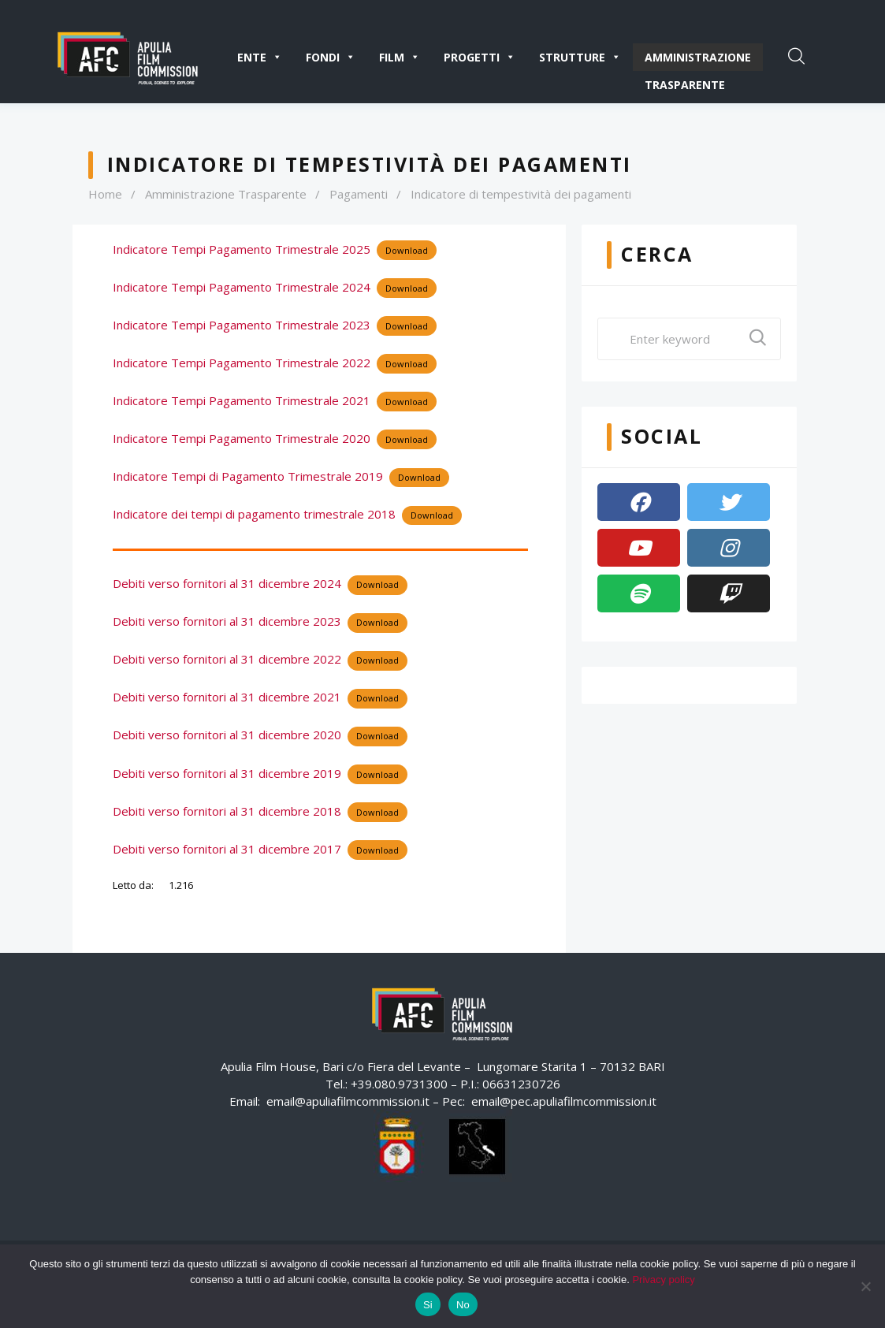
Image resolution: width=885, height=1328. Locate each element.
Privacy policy (663, 1279)
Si (428, 1305)
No (463, 1305)
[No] (865, 1286)
